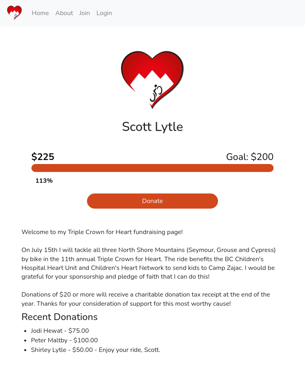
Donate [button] (152, 201)
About (64, 13)
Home (40, 13)
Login (104, 13)
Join (84, 13)
